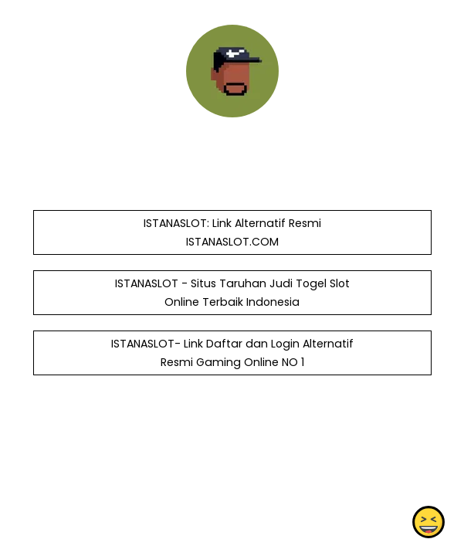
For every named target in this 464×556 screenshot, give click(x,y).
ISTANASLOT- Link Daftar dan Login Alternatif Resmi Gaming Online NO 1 (231, 353)
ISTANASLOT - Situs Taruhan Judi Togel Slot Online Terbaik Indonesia (231, 293)
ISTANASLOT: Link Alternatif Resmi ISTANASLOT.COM (231, 232)
